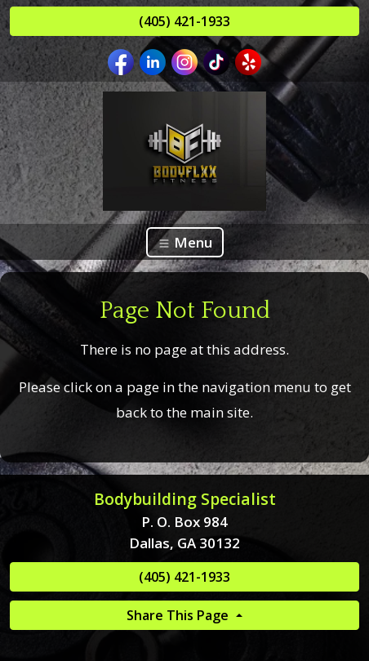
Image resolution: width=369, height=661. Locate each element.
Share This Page (179, 615)
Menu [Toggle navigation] (185, 242)
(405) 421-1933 (184, 21)
